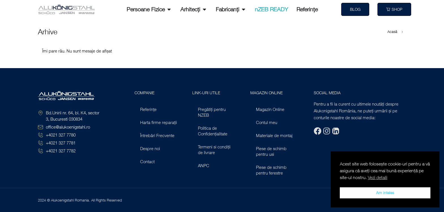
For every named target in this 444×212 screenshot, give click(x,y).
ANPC (203, 165)
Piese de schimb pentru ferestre (271, 170)
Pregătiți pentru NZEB (212, 112)
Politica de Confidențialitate (212, 130)
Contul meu (266, 122)
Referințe (148, 109)
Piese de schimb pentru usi (271, 151)
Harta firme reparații (158, 122)
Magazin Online (270, 109)
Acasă (392, 32)
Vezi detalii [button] (377, 177)
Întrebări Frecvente (157, 135)
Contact (147, 161)
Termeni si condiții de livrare (214, 149)
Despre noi (150, 148)
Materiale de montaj (274, 135)
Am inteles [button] (385, 192)
